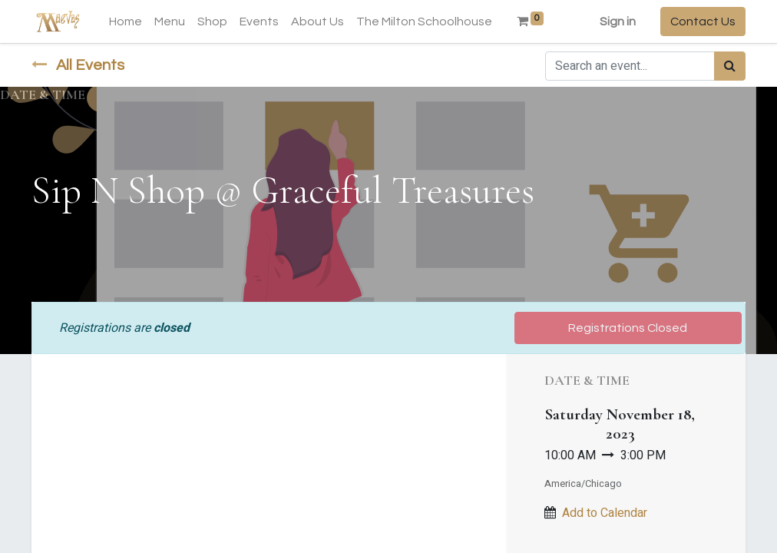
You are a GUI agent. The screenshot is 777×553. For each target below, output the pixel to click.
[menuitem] (125, 21)
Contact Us (703, 21)
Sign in (618, 21)
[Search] (730, 66)
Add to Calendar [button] (604, 513)
